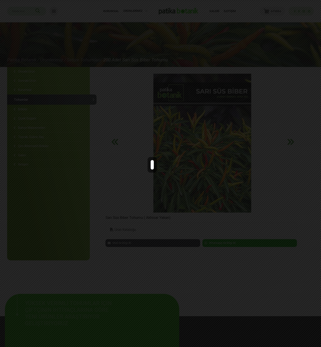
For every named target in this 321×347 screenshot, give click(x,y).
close (163, 169)
